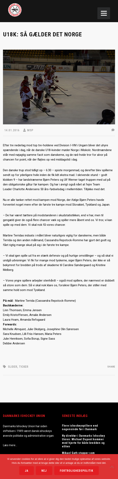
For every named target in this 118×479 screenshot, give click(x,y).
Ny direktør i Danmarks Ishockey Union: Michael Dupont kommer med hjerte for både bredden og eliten (83, 441)
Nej (44, 470)
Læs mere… (10, 445)
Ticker (23, 366)
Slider (12, 366)
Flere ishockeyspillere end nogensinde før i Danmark (80, 427)
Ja (26, 470)
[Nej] (112, 467)
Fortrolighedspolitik (76, 470)
